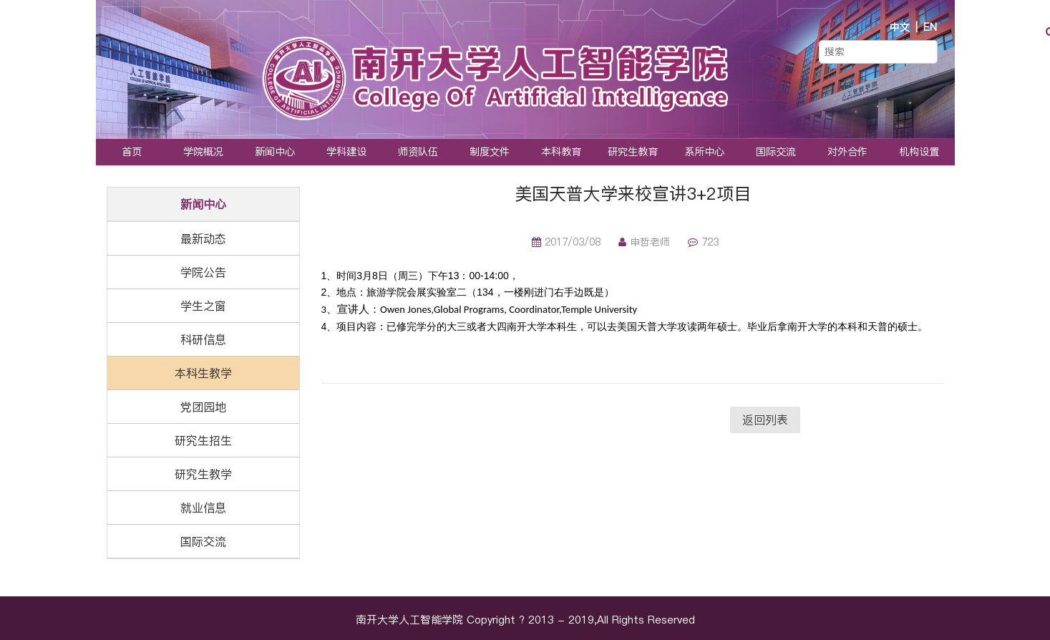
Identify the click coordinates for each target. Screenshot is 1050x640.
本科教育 (561, 152)
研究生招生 (203, 440)
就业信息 (203, 507)
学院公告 (203, 272)
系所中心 (704, 152)
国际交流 (776, 152)
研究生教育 (633, 152)
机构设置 (919, 152)
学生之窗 (203, 306)
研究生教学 (203, 474)
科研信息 (203, 339)
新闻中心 (275, 152)
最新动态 (203, 238)
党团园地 (203, 406)
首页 (132, 152)
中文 (900, 27)
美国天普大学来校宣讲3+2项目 (633, 193)
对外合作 (847, 152)
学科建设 (346, 152)
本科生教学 (203, 373)
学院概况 (203, 152)
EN (930, 27)
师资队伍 (418, 152)
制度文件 (490, 152)
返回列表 (765, 419)
